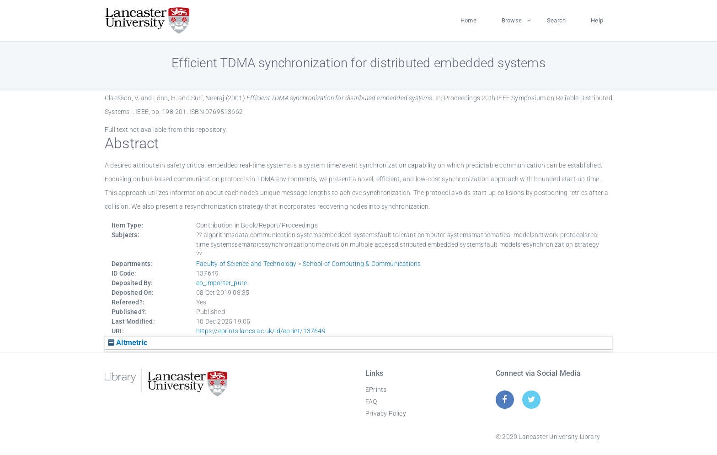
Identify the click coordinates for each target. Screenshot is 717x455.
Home (468, 20)
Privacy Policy (385, 413)
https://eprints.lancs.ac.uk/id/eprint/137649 (261, 331)
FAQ (371, 401)
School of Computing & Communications (362, 263)
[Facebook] (504, 399)
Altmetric (127, 342)
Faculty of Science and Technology (246, 263)
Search (556, 20)
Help (597, 20)
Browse (512, 20)
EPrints (375, 389)
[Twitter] (531, 399)
